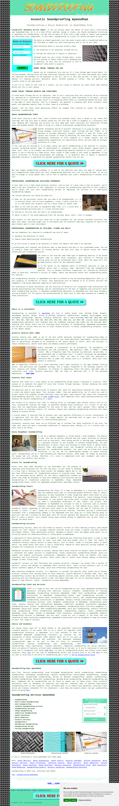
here (98, 652)
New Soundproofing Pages (24, 790)
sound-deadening (18, 397)
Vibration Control (56, 763)
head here (49, 650)
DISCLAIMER (102, 14)
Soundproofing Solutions (76, 767)
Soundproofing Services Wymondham (33, 695)
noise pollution (84, 686)
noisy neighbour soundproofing (60, 602)
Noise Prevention (37, 763)
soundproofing (33, 34)
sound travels (75, 40)
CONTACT (94, 14)
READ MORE (30, 373)
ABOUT (88, 14)
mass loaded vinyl (51, 397)
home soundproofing (49, 609)
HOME (77, 14)
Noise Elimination (41, 761)
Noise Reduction (91, 763)
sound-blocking (51, 420)
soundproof (38, 64)
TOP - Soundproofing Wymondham (25, 775)
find (18, 672)
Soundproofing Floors (44, 790)
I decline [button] (73, 800)
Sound (36, 46)
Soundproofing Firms (81, 765)
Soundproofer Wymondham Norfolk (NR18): (29, 30)
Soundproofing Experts (36, 767)
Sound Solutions (30, 765)
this (29, 652)
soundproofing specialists (23, 322)
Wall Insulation (99, 765)
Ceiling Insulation (92, 761)
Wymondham (46, 313)
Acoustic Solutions (63, 765)
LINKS (83, 14)
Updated (34, 790)
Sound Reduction (18, 767)
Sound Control (57, 761)
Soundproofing (17, 313)
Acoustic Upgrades (73, 761)
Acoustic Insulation (56, 767)
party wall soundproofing (78, 609)
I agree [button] (66, 800)
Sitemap (13, 790)
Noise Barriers (74, 763)
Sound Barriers (24, 761)
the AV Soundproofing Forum (83, 655)
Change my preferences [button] (85, 800)
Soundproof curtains (20, 563)
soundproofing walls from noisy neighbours (86, 606)
